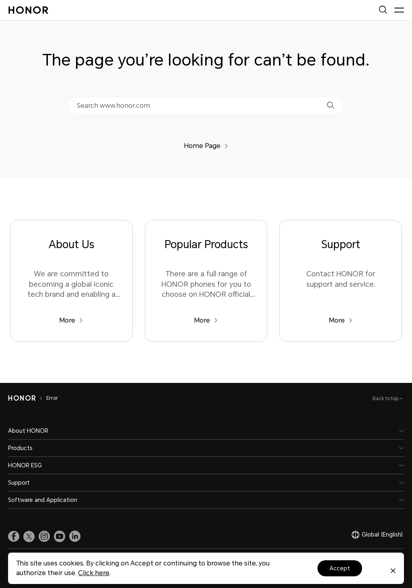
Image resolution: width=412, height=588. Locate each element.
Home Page (206, 146)
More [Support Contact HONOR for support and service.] (340, 320)
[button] (330, 105)
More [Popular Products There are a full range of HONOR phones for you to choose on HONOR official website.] (206, 320)
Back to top (386, 398)
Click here (93, 573)
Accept (340, 568)
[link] (13, 536)
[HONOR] (22, 398)
